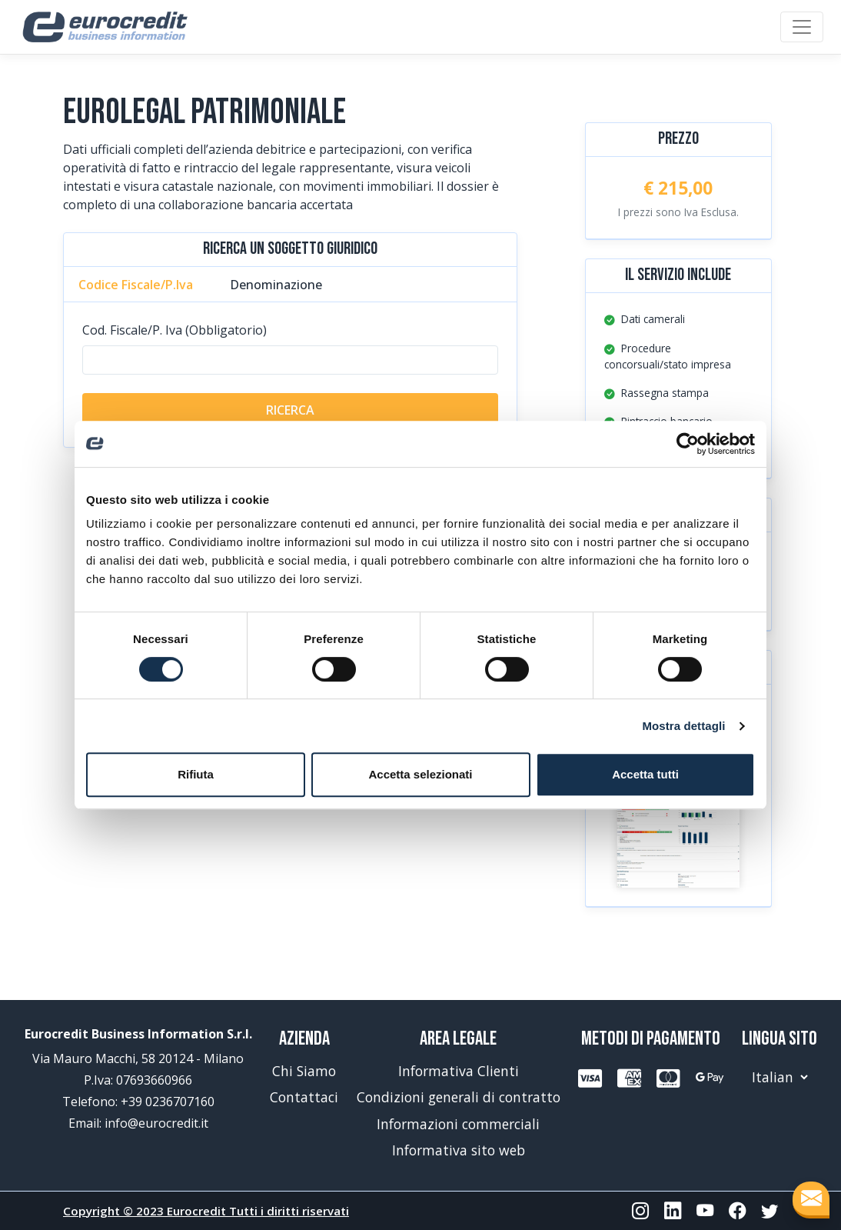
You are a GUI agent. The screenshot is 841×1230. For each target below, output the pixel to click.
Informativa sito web (458, 1150)
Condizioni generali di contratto (458, 1097)
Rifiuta (196, 774)
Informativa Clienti (458, 1071)
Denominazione (276, 284)
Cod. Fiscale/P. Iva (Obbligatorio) (174, 330)
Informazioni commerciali (458, 1124)
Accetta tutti (645, 774)
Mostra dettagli (683, 725)
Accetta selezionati (420, 774)
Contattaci (304, 1097)
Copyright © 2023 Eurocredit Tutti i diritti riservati (206, 1210)
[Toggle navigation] (801, 27)
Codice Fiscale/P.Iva (135, 284)
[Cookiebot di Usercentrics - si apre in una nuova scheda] (687, 443)
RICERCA (290, 410)
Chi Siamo (304, 1071)
